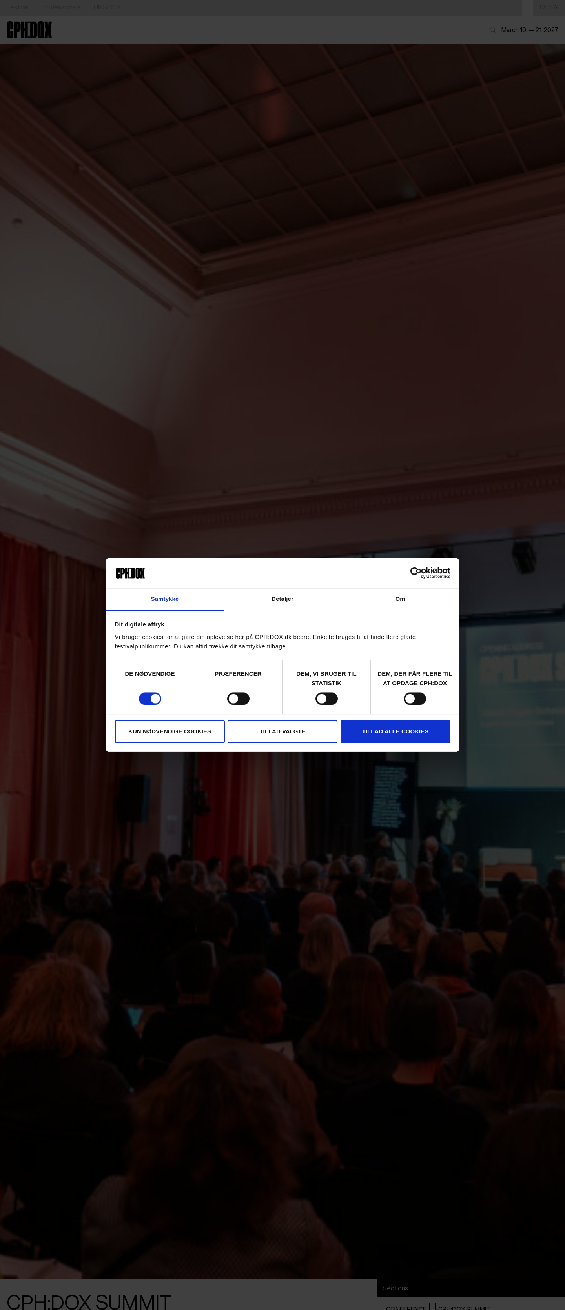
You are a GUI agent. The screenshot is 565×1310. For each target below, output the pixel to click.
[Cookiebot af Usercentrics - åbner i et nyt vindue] (416, 573)
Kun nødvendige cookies (169, 731)
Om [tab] (400, 598)
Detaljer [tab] (282, 598)
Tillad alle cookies (395, 731)
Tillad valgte (282, 731)
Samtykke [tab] (165, 598)
